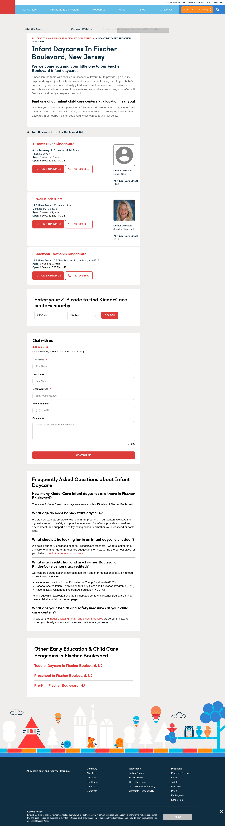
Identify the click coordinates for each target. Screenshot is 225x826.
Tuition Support (136, 773)
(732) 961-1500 (78, 275)
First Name (83, 364)
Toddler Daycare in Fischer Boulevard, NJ (68, 666)
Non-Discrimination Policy (142, 786)
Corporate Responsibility (141, 791)
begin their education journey (65, 553)
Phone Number (83, 408)
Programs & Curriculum (64, 9)
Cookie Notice (70, 818)
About (122, 9)
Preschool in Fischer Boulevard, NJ (63, 675)
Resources (98, 9)
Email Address (83, 394)
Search (110, 315)
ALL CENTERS (39, 38)
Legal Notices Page (39, 821)
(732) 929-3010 (78, 169)
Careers (91, 786)
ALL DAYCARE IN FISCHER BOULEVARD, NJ (72, 38)
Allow (178, 817)
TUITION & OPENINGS (48, 169)
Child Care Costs (137, 782)
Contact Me (83, 455)
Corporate (92, 791)
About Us (91, 773)
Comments (38, 418)
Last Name (83, 379)
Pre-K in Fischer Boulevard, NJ (59, 685)
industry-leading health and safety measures (76, 618)
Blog (142, 9)
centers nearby (195, 9)
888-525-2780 (40, 346)
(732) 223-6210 (78, 224)
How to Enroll (136, 777)
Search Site (218, 10)
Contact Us (165, 9)
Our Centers (29, 9)
